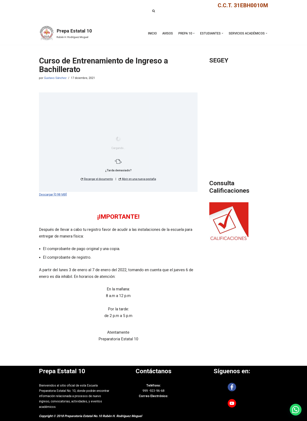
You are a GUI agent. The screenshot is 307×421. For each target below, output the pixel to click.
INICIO (152, 33)
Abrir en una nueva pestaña (137, 179)
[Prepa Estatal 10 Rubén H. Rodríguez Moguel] (65, 33)
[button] (194, 33)
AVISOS (167, 33)
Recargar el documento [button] (97, 179)
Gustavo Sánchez (55, 78)
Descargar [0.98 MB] (53, 194)
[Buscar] (153, 10)
